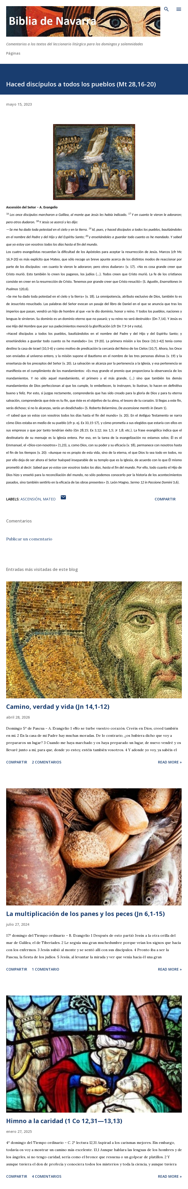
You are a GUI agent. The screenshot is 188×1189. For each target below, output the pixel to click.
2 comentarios (46, 762)
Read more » (170, 762)
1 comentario (45, 969)
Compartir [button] (165, 499)
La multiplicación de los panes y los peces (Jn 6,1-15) (85, 913)
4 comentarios (46, 1176)
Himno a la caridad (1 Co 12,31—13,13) (64, 1120)
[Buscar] (166, 9)
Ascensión (31, 499)
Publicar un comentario (29, 538)
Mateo (49, 499)
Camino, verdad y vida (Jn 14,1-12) (58, 706)
